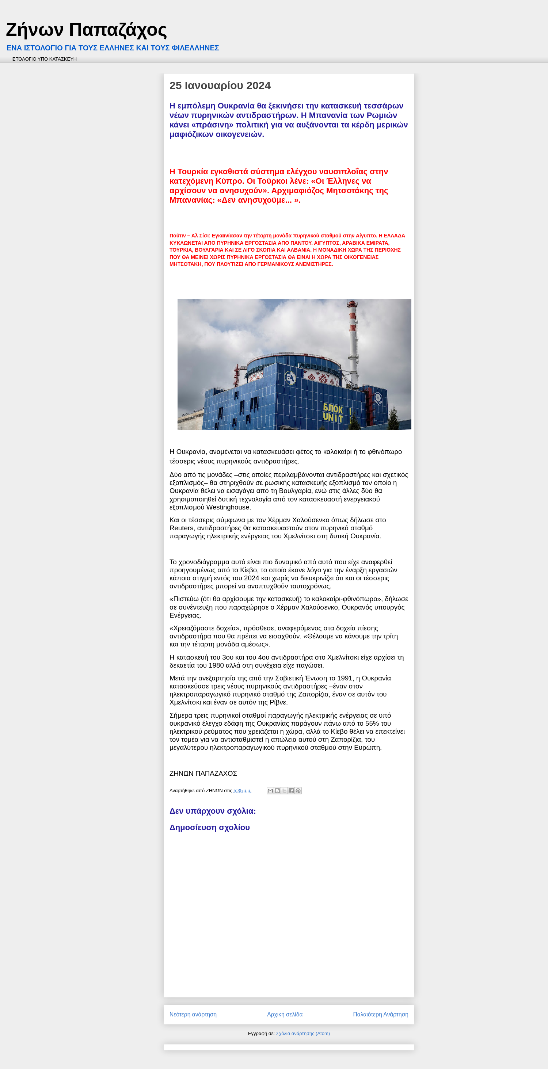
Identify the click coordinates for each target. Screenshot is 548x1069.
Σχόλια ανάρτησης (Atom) (303, 1033)
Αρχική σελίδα (284, 1014)
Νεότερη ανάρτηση (193, 1014)
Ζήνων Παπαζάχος (86, 29)
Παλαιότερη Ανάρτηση (380, 1014)
